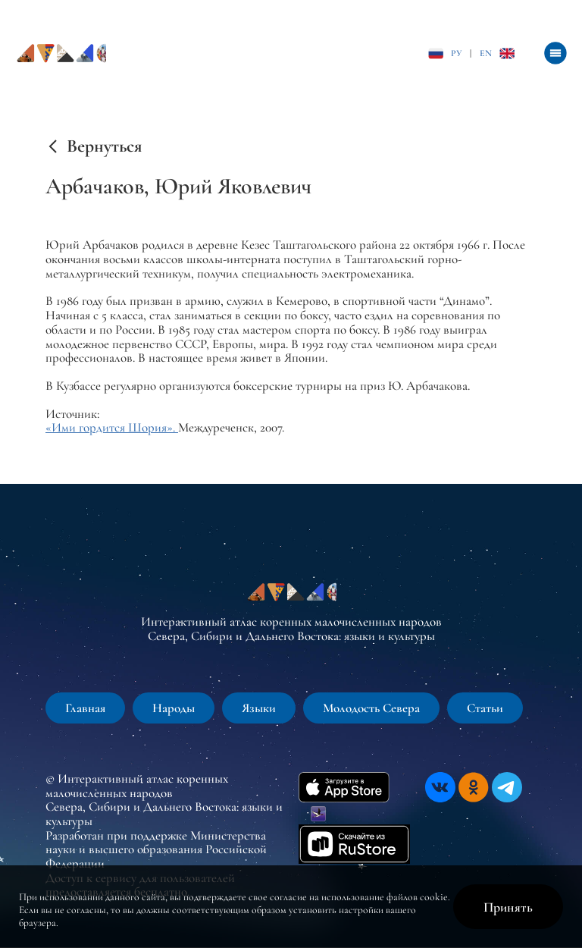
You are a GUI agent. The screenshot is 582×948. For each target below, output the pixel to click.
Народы (173, 708)
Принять (508, 907)
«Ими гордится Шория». (111, 427)
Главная (85, 708)
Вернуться (104, 146)
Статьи (485, 708)
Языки (259, 708)
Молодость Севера (371, 708)
